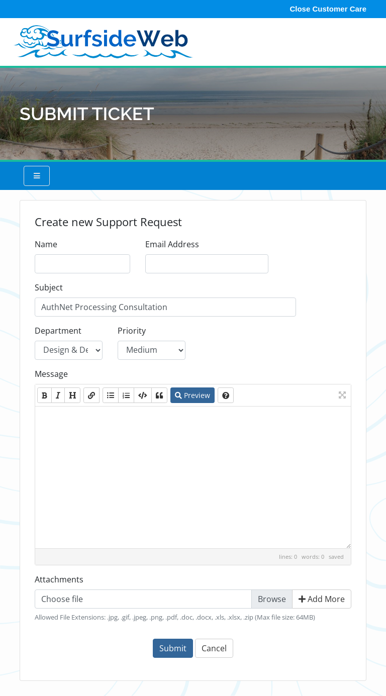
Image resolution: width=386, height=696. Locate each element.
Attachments (59, 579)
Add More (322, 599)
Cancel (214, 648)
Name (46, 244)
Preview (192, 395)
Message (51, 373)
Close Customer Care (328, 9)
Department (58, 330)
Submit (172, 648)
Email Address (172, 244)
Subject (49, 287)
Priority (132, 330)
